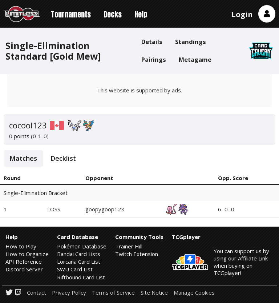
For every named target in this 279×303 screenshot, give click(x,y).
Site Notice (154, 293)
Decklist (63, 158)
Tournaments (71, 14)
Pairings (153, 59)
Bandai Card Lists (78, 254)
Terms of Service (113, 293)
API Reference (23, 261)
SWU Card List (75, 269)
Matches (23, 158)
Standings (190, 41)
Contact (36, 293)
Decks (113, 14)
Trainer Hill (128, 246)
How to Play (20, 246)
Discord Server (24, 269)
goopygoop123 (104, 209)
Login (242, 14)
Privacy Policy (69, 293)
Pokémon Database (81, 246)
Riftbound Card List (81, 277)
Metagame (195, 59)
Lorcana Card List (78, 261)
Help (140, 14)
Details (151, 41)
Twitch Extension (136, 254)
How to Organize (27, 254)
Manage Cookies (194, 293)
